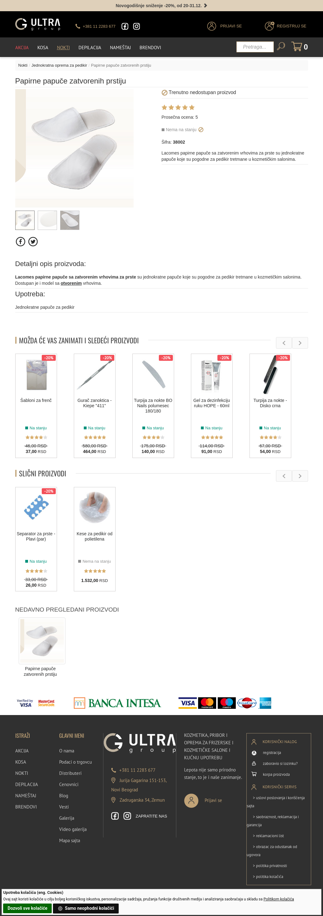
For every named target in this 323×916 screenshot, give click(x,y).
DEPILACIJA (26, 784)
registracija (272, 752)
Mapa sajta (69, 840)
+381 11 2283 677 (137, 770)
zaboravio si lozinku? (280, 763)
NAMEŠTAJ (25, 796)
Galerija (66, 818)
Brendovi (150, 47)
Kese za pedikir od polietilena (94, 536)
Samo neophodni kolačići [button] (86, 908)
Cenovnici (68, 784)
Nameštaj (120, 47)
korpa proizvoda (276, 774)
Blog (63, 796)
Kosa (42, 47)
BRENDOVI (26, 807)
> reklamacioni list (268, 835)
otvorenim (71, 283)
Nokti (63, 47)
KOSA (20, 762)
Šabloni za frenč (35, 400)
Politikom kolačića (279, 899)
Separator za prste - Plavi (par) (36, 536)
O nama (66, 751)
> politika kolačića (268, 876)
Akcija (22, 47)
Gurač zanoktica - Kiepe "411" (95, 403)
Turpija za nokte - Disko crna (270, 403)
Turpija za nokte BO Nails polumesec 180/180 (153, 405)
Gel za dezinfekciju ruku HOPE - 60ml (211, 403)
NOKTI (21, 773)
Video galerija (73, 829)
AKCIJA (22, 751)
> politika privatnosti (270, 865)
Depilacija (89, 47)
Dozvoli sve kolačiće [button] (27, 908)
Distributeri (70, 773)
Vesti (64, 807)
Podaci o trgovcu (75, 762)
